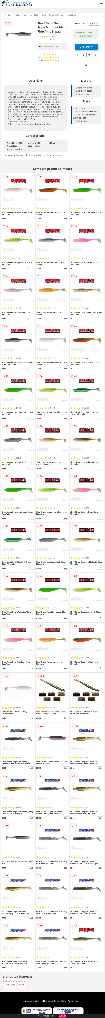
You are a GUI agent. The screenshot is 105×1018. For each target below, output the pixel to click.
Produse (8, 15)
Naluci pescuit (20, 15)
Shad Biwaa (71, 15)
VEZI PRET (86, 47)
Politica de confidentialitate (53, 1001)
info (31, 218)
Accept (62, 1015)
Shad (44, 15)
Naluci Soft (34, 15)
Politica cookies (74, 1001)
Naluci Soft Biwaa (56, 15)
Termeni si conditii (30, 1001)
